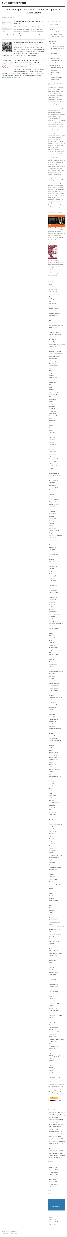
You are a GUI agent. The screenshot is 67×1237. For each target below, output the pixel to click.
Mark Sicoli (52, 724)
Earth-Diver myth (53, 504)
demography (52, 485)
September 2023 (53, 1174)
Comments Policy (54, 79)
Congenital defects (54, 473)
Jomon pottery (53, 645)
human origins (52, 602)
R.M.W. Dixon (52, 891)
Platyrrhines (52, 862)
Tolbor (50, 996)
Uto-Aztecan (52, 1020)
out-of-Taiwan (52, 822)
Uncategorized (53, 1008)
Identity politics (53, 611)
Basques (51, 389)
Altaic (50, 320)
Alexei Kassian (53, 318)
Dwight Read (52, 501)
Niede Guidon (52, 790)
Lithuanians (52, 695)
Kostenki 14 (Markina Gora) (56, 671)
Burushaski (52, 427)
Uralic (50, 1012)
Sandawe (51, 912)
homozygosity (52, 599)
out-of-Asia (52, 819)
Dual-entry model (53, 499)
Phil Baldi (51, 852)
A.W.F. (50, 284)
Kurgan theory (53, 673)
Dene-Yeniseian (53, 487)
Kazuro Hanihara (53, 654)
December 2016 (53, 1181)
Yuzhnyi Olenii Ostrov (54, 1077)
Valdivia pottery (53, 1024)
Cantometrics (52, 435)
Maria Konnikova (53, 719)
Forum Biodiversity (54, 540)
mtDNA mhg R (53, 767)
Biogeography (52, 399)
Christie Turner (53, 451)
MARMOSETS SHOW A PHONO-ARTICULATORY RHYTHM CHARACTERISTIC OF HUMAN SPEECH (56, 1124)
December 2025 (53, 1165)
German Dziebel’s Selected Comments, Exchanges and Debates (57, 34)
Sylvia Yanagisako (53, 970)
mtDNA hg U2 (52, 764)
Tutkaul (51, 1005)
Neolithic (51, 788)
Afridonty (51, 299)
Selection (51, 924)
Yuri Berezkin (52, 1075)
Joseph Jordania (53, 650)
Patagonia (51, 838)
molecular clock (53, 743)
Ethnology (51, 521)
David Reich (52, 482)
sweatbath (51, 967)
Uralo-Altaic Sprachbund (55, 1015)
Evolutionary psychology (55, 535)
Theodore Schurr (53, 986)
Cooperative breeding (55, 475)
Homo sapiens (53, 597)
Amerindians (36, 26)
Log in (50, 1217)
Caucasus (51, 442)
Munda (51, 771)
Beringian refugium (54, 394)
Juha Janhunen (53, 652)
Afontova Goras (53, 291)
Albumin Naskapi (53, 308)
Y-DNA (51, 1053)
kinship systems (53, 664)
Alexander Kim (53, 310)
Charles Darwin (53, 444)
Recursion (51, 898)
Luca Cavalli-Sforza (54, 704)
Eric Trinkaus (52, 518)
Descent (51, 492)
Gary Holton (52, 549)
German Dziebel (27, 26)
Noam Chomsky (53, 795)
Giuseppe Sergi (53, 566)
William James (52, 1044)
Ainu (50, 301)
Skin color (51, 946)
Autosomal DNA (53, 380)
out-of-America (53, 817)
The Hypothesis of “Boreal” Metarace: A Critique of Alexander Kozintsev (29, 61)
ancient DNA (52, 346)
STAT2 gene (52, 958)
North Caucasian (53, 798)
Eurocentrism (52, 528)
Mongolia (51, 745)
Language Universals (54, 681)
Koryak (51, 669)
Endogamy (52, 516)
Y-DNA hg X (52, 1067)
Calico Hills (52, 432)
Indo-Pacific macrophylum (56, 623)
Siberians (51, 938)
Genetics (51, 556)
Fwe (50, 544)
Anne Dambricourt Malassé (56, 353)
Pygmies (51, 888)
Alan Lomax (52, 306)
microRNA (52, 733)
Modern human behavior (55, 740)
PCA (50, 845)
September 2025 (53, 1167)
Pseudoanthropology (54, 884)
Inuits (50, 630)
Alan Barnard (52, 303)
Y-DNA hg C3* (53, 1063)
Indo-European (53, 618)
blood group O (53, 408)
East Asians (52, 506)
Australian (51, 375)
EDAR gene (52, 511)
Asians (51, 370)
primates (51, 881)
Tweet (49, 1193)
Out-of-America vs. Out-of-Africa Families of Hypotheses (57, 51)
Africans (51, 296)
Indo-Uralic (52, 626)
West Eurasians (53, 1034)
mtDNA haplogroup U (54, 759)
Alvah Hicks (52, 322)
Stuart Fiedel (52, 960)
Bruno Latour (52, 423)
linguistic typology (53, 690)
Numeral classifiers (54, 802)
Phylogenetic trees (54, 857)
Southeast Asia (53, 955)
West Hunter (52, 1036)
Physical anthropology (54, 860)
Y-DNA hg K (52, 1065)
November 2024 (53, 1172)
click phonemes (53, 461)
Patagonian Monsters (54, 841)
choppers (51, 447)
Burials (51, 425)
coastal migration (53, 466)
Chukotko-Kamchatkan (55, 458)
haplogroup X (52, 576)
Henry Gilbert (52, 580)
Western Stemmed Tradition (56, 1039)
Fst (50, 542)
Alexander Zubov (18, 66)
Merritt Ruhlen (53, 731)
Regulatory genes (53, 900)
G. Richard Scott (53, 547)
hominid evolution (53, 592)
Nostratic (51, 800)
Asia (50, 368)
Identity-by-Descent (54, 614)
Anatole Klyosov (36, 44)
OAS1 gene (52, 805)
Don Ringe (52, 497)
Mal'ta (50, 712)
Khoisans (51, 659)
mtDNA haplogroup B (54, 755)
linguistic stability (53, 688)
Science (51, 917)
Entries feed (52, 1219)
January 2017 (52, 1179)
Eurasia (51, 525)
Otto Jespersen (53, 812)
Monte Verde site (53, 747)
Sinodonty (51, 943)
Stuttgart (51, 962)
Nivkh (50, 793)
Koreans (51, 666)
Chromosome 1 (53, 454)
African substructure (54, 294)
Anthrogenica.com (54, 356)
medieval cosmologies (55, 728)
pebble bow (52, 848)
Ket (50, 657)
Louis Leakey (52, 702)
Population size (53, 869)
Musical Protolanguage (55, 776)
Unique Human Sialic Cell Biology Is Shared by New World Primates (57, 1115)
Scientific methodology (55, 922)
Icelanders (52, 609)
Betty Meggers (53, 396)
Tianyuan (51, 989)
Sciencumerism (53, 919)
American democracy (55, 334)
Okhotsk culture (53, 810)
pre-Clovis (52, 876)
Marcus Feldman (53, 716)
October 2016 (52, 1186)
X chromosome (53, 1048)
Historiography (53, 585)
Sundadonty (52, 965)
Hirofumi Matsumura (54, 583)
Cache (50, 430)
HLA (50, 587)
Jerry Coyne (52, 640)
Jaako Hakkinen (53, 638)
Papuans (51, 836)
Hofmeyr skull (53, 590)
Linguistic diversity (54, 685)
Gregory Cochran (53, 571)
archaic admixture (53, 365)
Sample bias (52, 910)
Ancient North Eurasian (55, 351)
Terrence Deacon (53, 984)
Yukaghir (51, 1072)
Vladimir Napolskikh (54, 1032)
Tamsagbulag (52, 974)
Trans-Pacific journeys (55, 1001)
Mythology (51, 781)
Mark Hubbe (52, 721)
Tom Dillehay (52, 998)
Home (7, 17)
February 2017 (53, 1177)
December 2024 (53, 1169)
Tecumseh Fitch (53, 981)
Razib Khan (52, 896)
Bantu (50, 387)
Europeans (52, 533)
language (51, 678)
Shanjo (51, 931)
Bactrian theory (53, 382)
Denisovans (52, 490)
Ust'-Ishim (52, 1017)
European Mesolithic (54, 530)
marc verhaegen (53, 1131)
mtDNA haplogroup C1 (55, 757)
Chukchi (51, 456)
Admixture (52, 287)
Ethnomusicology (53, 523)
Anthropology (52, 361)
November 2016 (53, 1184)
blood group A (52, 404)
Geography (52, 561)
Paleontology (52, 831)
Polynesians (52, 864)
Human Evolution (55, 74)
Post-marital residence (55, 872)
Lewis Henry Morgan (54, 683)
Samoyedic (52, 907)
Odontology (52, 807)
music (50, 774)
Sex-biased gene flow (54, 929)
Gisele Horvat (52, 564)
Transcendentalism (54, 1003)
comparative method (54, 470)
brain (50, 418)
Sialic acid (51, 936)
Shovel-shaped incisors (55, 934)
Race (50, 893)
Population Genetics (56, 77)
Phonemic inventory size (55, 855)
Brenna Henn (52, 420)
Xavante (51, 1051)
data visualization (53, 480)
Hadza (50, 573)
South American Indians (55, 953)
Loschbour (52, 700)
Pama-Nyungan (53, 833)
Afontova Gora (53, 289)
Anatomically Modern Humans (57, 344)
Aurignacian (52, 373)
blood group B (52, 406)
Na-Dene (51, 783)
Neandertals (52, 786)
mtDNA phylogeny (54, 769)
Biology (51, 401)
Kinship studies (53, 662)
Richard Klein (52, 903)
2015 (11, 17)
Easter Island (52, 509)
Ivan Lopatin (52, 635)
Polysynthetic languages (55, 867)
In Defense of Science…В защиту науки (28, 42)
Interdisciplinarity (53, 628)
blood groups (52, 411)
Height (50, 578)
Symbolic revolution (54, 972)
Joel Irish (51, 642)
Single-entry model (54, 941)
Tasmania (51, 977)
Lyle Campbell (52, 707)
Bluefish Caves (53, 413)
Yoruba (51, 1070)
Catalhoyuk (52, 437)
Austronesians (53, 377)
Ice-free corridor (53, 607)
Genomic (51, 559)
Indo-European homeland (56, 621)
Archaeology (54, 70)
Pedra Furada (52, 850)
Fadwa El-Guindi (53, 537)
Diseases (51, 494)
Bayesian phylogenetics (55, 392)
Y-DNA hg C (52, 1058)
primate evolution (53, 879)
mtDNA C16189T (53, 752)
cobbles (51, 468)
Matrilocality (52, 726)
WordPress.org (53, 1224)
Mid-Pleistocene (53, 738)
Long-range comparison (55, 697)
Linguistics (51, 693)
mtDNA (51, 750)
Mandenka (52, 714)
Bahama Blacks (53, 384)
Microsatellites (53, 736)
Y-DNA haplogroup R (54, 1056)
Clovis (50, 463)
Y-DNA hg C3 (52, 1060)
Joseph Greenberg (54, 647)
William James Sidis (54, 1046)
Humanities (52, 604)
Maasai (51, 709)
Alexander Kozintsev (37, 65)
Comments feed (53, 1222)
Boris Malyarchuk (53, 416)
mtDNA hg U (52, 762)
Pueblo (51, 886)
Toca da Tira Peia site (54, 993)
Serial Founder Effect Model (56, 927)
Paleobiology (52, 829)
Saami (50, 905)
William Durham (53, 1041)
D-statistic (51, 478)
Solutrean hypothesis (54, 950)
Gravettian (51, 568)
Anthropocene (53, 358)
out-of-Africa (52, 814)
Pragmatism (52, 874)
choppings (51, 449)
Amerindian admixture (55, 337)
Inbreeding (52, 616)
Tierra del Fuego (53, 991)
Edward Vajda (52, 513)
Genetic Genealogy (56, 72)
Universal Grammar (54, 1010)
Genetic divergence (54, 552)
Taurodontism (52, 979)
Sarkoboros (52, 915)
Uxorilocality (52, 1022)
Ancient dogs (52, 349)
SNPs (50, 948)
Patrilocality (52, 843)
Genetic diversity (53, 554)
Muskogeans (52, 778)
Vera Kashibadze (53, 1027)
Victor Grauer (52, 1029)
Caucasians (52, 439)
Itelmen (51, 633)
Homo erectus (53, 595)
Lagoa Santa (52, 676)
